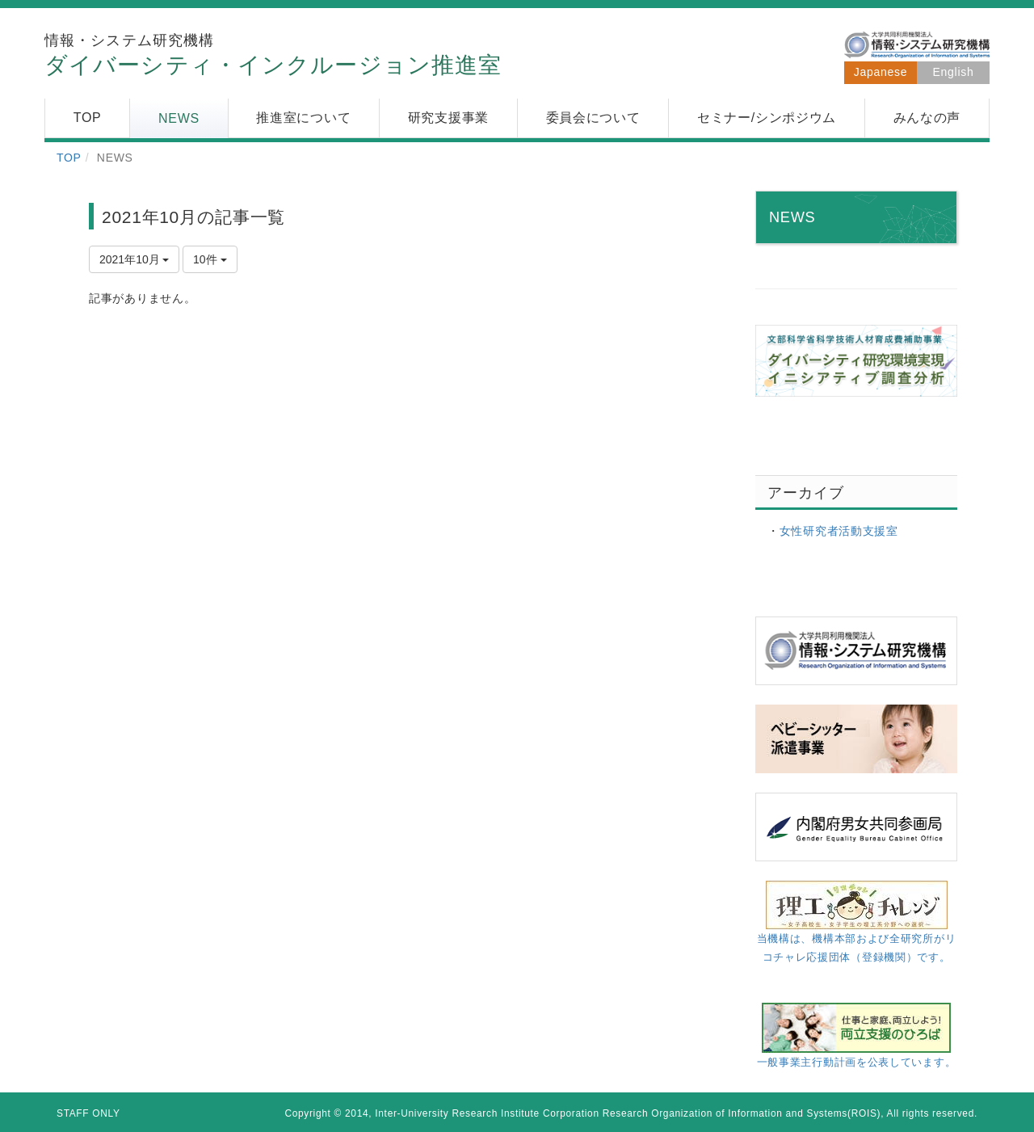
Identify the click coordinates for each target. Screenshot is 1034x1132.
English (953, 71)
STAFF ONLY (88, 1113)
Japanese (880, 71)
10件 (209, 259)
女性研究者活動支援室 (839, 530)
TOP (69, 157)
